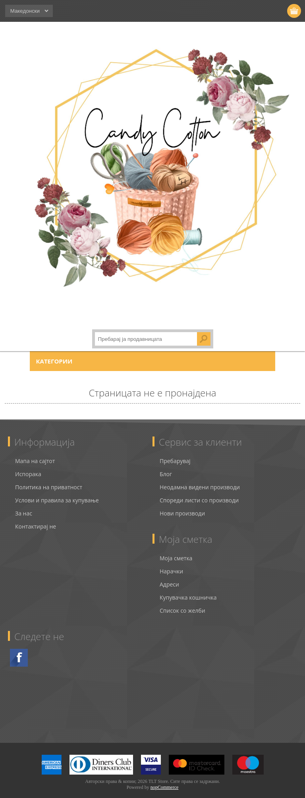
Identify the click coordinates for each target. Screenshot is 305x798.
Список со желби (182, 603)
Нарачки (171, 564)
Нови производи (182, 506)
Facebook (19, 651)
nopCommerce (165, 780)
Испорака (28, 467)
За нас (23, 506)
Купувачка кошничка (188, 590)
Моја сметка (176, 551)
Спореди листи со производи (199, 493)
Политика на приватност (48, 480)
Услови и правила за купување (57, 493)
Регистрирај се (248, 11)
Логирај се (264, 11)
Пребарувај (175, 454)
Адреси (169, 577)
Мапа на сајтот (35, 454)
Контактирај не (35, 519)
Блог (166, 467)
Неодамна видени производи (200, 480)
